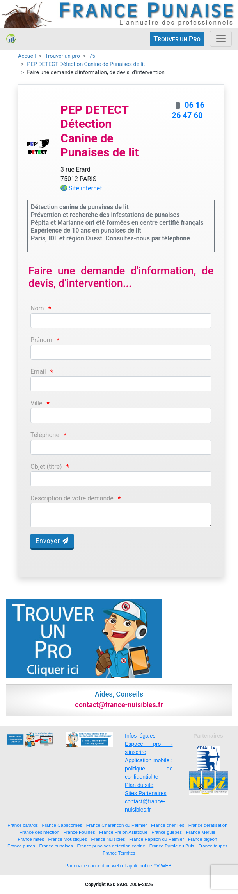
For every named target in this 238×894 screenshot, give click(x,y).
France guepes (166, 832)
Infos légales (140, 736)
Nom (37, 308)
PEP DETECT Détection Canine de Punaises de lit (86, 64)
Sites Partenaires (146, 793)
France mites (31, 839)
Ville (36, 403)
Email (38, 371)
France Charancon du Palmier (116, 825)
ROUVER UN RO (177, 39)
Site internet (85, 188)
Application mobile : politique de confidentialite (149, 768)
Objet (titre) (46, 466)
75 (92, 56)
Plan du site (139, 785)
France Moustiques (67, 839)
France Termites (119, 852)
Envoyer (52, 541)
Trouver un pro (62, 56)
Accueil (27, 56)
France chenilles (167, 825)
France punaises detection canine (111, 845)
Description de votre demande (72, 498)
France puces (21, 845)
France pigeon (202, 839)
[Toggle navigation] (221, 39)
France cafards (22, 825)
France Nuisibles (108, 839)
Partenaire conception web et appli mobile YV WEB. (119, 866)
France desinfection (39, 832)
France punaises (56, 845)
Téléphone (44, 435)
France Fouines (79, 832)
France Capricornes (62, 825)
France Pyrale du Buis (171, 845)
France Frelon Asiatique (123, 832)
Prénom (41, 340)
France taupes (212, 845)
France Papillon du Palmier (156, 839)
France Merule (200, 832)
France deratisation (207, 825)
